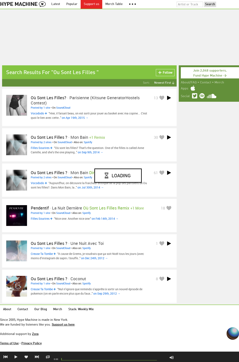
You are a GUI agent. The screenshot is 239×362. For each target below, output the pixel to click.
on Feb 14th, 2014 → (105, 219)
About (7, 309)
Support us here (63, 324)
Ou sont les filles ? (49, 137)
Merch (219, 82)
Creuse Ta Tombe (42, 254)
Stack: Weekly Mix (81, 309)
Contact (205, 82)
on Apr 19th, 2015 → (75, 118)
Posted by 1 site (40, 107)
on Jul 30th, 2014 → (91, 187)
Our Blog (40, 309)
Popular (72, 4)
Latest (55, 4)
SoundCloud (63, 107)
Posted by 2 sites (41, 142)
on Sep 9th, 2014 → (90, 152)
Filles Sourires (40, 148)
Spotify (88, 142)
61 (156, 173)
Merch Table (114, 4)
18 (163, 208)
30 (156, 137)
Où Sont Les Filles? (48, 97)
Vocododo (37, 113)
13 (156, 98)
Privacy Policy (31, 343)
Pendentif (40, 208)
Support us (91, 4)
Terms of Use (9, 343)
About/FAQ (189, 82)
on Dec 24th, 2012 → (94, 258)
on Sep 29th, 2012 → (106, 293)
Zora (35, 334)
